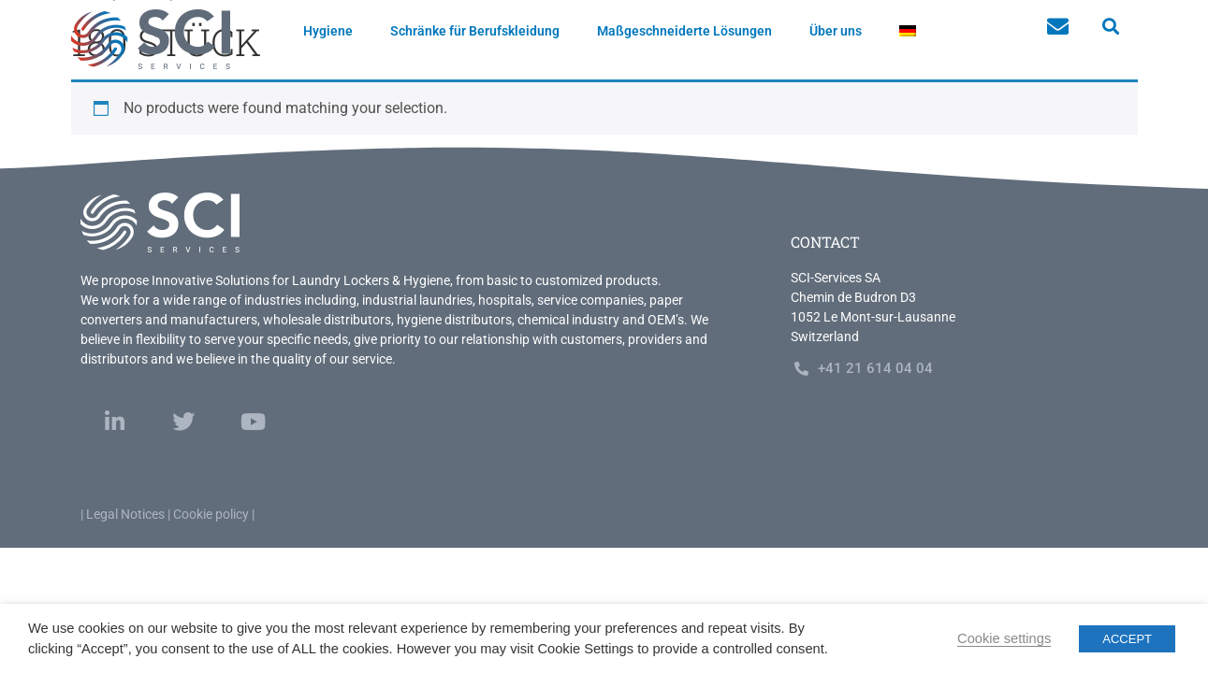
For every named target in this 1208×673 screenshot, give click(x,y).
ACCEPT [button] (1127, 639)
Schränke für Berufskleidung (475, 30)
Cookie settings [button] (1004, 638)
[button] (1111, 26)
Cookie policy (211, 514)
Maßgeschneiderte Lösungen (684, 30)
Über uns (835, 30)
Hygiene (328, 30)
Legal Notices (125, 514)
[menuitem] (908, 30)
